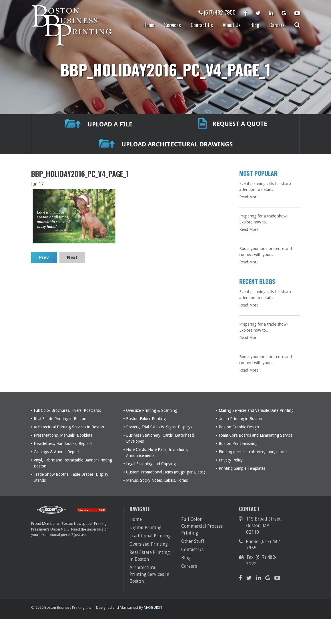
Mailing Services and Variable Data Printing (256, 410)
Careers (277, 25)
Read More (248, 197)
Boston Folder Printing (146, 418)
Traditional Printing (150, 536)
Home (148, 25)
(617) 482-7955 (217, 12)
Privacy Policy (231, 460)
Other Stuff (192, 541)
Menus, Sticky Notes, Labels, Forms (157, 480)
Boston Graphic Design (239, 427)
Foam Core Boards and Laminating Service (255, 435)
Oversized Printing (148, 544)
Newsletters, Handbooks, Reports (63, 443)
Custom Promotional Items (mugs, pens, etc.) (165, 472)
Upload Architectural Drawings (166, 144)
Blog (255, 25)
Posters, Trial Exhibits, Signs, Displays (159, 427)
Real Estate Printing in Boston (60, 418)
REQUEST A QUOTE (232, 124)
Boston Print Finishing (238, 443)
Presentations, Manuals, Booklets (63, 435)
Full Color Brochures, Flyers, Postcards (67, 410)
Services (172, 25)
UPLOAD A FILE (98, 124)
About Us (232, 25)
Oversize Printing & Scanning (151, 410)
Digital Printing (145, 527)
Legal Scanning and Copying (151, 463)
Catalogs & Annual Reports (57, 451)
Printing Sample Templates (242, 468)
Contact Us (202, 25)
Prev (44, 257)
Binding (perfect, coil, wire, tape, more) (253, 451)
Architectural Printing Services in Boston (69, 427)
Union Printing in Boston (240, 418)
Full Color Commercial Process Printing (202, 526)
